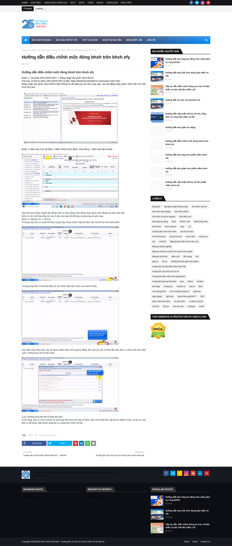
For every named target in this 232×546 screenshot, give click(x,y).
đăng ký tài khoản (159, 256)
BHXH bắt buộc (201, 221)
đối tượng (188, 256)
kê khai (200, 281)
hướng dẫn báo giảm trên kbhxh (185, 261)
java (182, 281)
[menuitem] (25, 40)
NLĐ (202, 296)
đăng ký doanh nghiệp (161, 246)
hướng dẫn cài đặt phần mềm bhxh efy (169, 266)
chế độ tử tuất (175, 236)
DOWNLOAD (112, 3)
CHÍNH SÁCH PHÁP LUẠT (55, 3)
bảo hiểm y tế (185, 216)
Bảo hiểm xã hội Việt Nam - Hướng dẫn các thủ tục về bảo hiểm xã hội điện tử (71, 542)
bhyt (182, 226)
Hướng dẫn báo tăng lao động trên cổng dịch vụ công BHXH (187, 60)
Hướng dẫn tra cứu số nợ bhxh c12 (182, 100)
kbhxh (190, 281)
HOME (25, 3)
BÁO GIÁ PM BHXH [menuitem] (41, 40)
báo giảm (156, 206)
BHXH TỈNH (126, 3)
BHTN (81, 3)
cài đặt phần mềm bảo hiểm (164, 231)
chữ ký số (203, 236)
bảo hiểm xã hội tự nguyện (163, 216)
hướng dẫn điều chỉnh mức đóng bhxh (168, 276)
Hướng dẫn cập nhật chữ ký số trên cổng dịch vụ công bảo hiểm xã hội (185, 115)
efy (35, 435)
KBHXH (100, 3)
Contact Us (205, 542)
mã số (192, 286)
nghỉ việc (170, 296)
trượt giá (191, 306)
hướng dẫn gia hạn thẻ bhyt (164, 281)
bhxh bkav (156, 226)
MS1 (201, 286)
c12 (189, 226)
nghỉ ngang (157, 296)
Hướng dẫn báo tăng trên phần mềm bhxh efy (186, 156)
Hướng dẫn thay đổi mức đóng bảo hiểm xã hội (186, 74)
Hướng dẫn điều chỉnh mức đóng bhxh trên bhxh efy (186, 142)
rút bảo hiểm (179, 301)
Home (186, 542)
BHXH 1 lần (185, 221)
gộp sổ (155, 261)
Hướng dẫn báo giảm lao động (180, 127)
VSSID (90, 3)
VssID (201, 306)
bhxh (30, 435)
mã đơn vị (181, 286)
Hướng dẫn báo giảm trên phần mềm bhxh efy (186, 170)
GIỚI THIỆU (36, 3)
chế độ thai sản (158, 236)
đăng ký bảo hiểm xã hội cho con (184, 241)
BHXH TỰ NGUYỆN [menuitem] (112, 40)
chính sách (190, 236)
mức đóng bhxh (159, 291)
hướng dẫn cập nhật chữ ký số (165, 271)
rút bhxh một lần (196, 301)
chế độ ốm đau (186, 231)
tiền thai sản (178, 306)
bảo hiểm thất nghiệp (161, 211)
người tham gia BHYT (187, 296)
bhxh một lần (170, 226)
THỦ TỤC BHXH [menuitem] (90, 40)
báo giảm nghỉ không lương (176, 206)
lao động (156, 286)
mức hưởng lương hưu (179, 291)
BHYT (73, 3)
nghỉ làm (197, 291)
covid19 (162, 241)
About (194, 542)
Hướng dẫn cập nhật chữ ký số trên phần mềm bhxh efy (185, 184)
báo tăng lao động (160, 221)
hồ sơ (164, 261)
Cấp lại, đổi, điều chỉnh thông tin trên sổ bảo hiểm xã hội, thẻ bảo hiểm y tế (187, 88)
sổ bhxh (155, 306)
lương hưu (168, 286)
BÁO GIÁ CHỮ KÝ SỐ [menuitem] (66, 40)
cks (153, 241)
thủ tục (166, 306)
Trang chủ (26, 50)
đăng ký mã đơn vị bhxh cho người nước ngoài (172, 251)
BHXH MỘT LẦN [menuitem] (134, 40)
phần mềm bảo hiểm (41, 50)
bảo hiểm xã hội (181, 211)
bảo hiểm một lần (199, 206)
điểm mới (175, 256)
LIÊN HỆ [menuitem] (151, 40)
